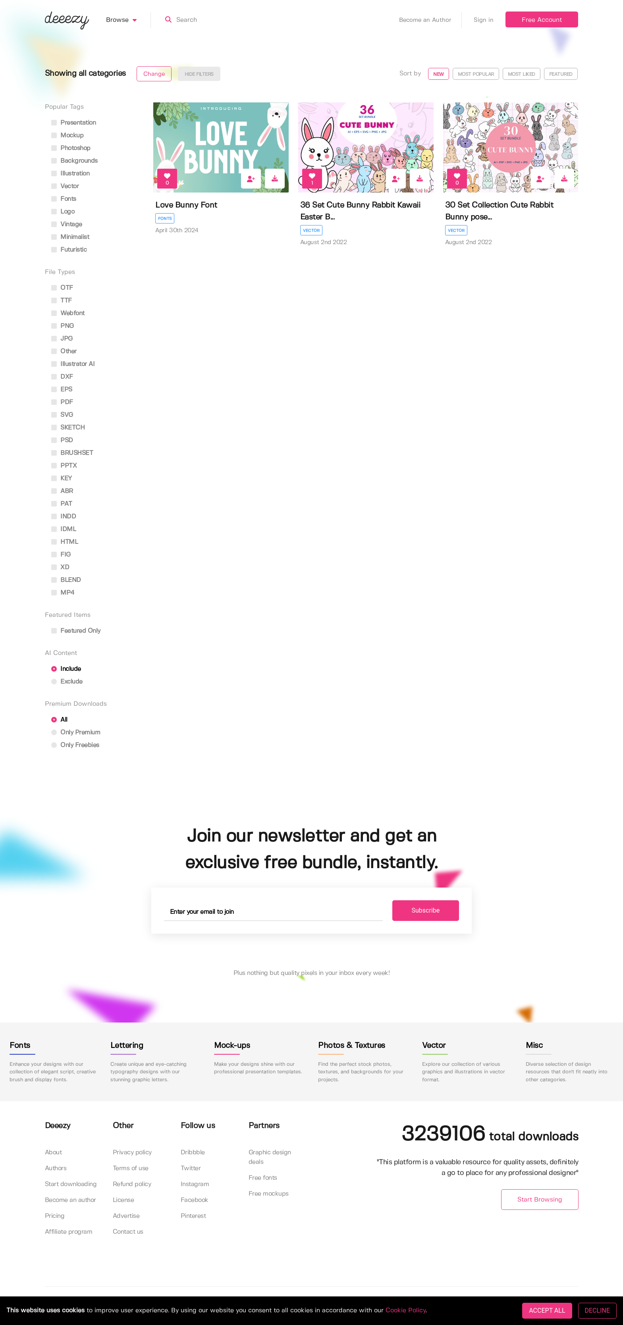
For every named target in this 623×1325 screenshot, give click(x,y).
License (123, 1200)
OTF (62, 288)
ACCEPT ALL (547, 1310)
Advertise (126, 1216)
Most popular (476, 74)
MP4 (63, 593)
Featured (561, 74)
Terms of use (131, 1168)
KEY (61, 478)
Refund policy (132, 1184)
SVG (62, 415)
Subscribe (426, 910)
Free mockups (269, 1194)
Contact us (128, 1232)
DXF (62, 377)
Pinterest (193, 1216)
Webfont (68, 313)
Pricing (55, 1216)
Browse (128, 20)
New (438, 74)
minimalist (70, 237)
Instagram (195, 1184)
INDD (63, 517)
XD (60, 567)
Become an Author (430, 20)
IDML (63, 529)
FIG (61, 555)
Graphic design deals (270, 1157)
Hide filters (199, 74)
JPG (62, 339)
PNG (62, 326)
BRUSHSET (72, 453)
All (59, 720)
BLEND (66, 580)
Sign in (484, 20)
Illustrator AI (73, 364)
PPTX (64, 466)
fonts (63, 199)
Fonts (165, 219)
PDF (62, 402)
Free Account (542, 20)
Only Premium (75, 733)
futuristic (69, 250)
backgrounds (74, 161)
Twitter (191, 1168)
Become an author (70, 1200)
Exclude (67, 682)
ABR (62, 491)
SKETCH (68, 428)
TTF (61, 301)
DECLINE (597, 1310)
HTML (64, 542)
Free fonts (263, 1178)
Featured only (75, 631)
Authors (56, 1168)
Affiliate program (69, 1232)
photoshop (71, 148)
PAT (61, 504)
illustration (70, 174)
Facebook (194, 1200)
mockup (67, 136)
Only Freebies (75, 745)
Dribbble (193, 1153)
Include (66, 669)
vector (65, 186)
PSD (62, 440)
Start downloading (71, 1184)
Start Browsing (539, 1200)
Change (154, 74)
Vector (311, 231)
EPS (61, 390)
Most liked (521, 74)
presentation (73, 123)
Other (64, 351)
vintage (66, 224)
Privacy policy (132, 1153)
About (53, 1153)
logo (63, 212)
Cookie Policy (406, 1310)
